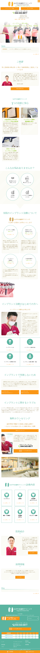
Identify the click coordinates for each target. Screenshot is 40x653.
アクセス (30, 618)
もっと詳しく (10, 234)
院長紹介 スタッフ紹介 (28, 642)
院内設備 (3, 644)
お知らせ (15, 646)
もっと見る (35, 54)
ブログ (2, 646)
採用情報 (27, 644)
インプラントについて (17, 641)
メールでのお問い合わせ (15, 629)
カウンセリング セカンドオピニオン (17, 644)
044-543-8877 (21, 13)
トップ (2, 641)
